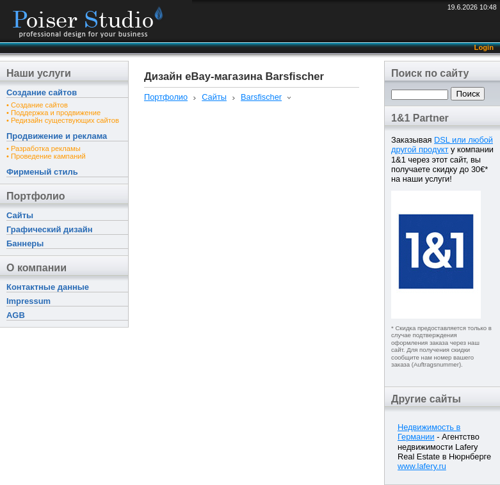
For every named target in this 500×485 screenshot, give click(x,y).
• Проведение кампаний (46, 156)
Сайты (19, 215)
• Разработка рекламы (43, 148)
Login (484, 47)
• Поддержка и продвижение (53, 112)
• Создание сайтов (37, 105)
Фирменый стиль (42, 172)
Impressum (28, 301)
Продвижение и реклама (56, 136)
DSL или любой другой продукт (442, 144)
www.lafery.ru (422, 466)
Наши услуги (38, 73)
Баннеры (25, 243)
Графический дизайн (49, 229)
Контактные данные (47, 287)
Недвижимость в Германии (429, 431)
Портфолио (35, 196)
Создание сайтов (41, 92)
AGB (15, 315)
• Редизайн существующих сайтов (62, 120)
